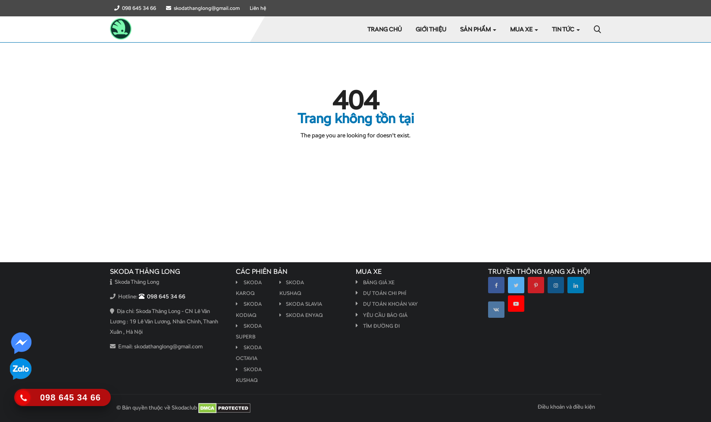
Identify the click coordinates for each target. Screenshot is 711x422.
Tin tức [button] (566, 29)
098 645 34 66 (135, 8)
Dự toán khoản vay (390, 304)
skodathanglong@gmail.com (203, 8)
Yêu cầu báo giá (385, 315)
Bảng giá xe (379, 282)
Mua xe (524, 29)
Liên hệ (258, 8)
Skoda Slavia (300, 304)
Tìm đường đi (381, 326)
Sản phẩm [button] (478, 29)
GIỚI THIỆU (431, 29)
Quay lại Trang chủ (356, 152)
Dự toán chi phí (384, 293)
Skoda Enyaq (301, 315)
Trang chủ (384, 29)
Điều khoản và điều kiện (566, 406)
